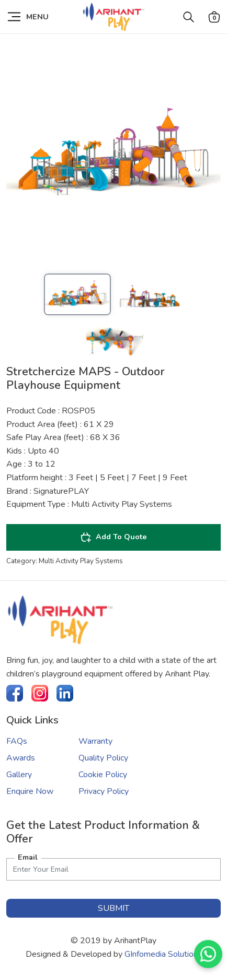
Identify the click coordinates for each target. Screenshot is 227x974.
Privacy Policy (103, 791)
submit (113, 908)
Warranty (95, 741)
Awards (20, 758)
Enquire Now (29, 791)
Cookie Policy (102, 774)
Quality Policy (103, 758)
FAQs (16, 741)
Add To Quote (113, 537)
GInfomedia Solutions (163, 954)
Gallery (19, 774)
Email (28, 857)
